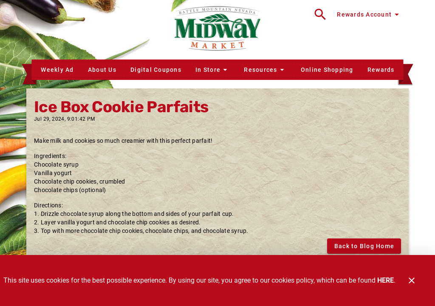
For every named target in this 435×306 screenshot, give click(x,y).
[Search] (320, 14)
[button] (212, 70)
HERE (385, 280)
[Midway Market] (217, 30)
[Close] (411, 280)
